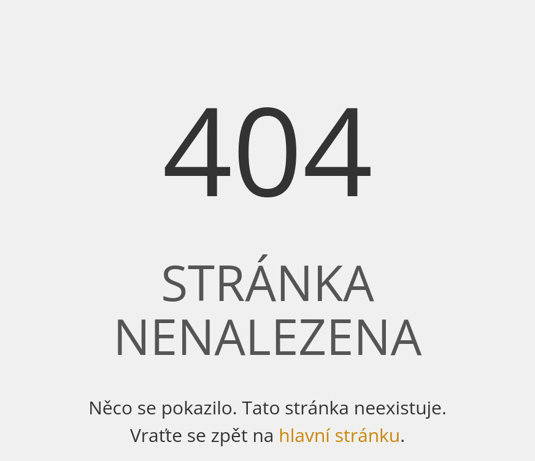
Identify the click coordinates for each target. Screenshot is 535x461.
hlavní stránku (339, 435)
